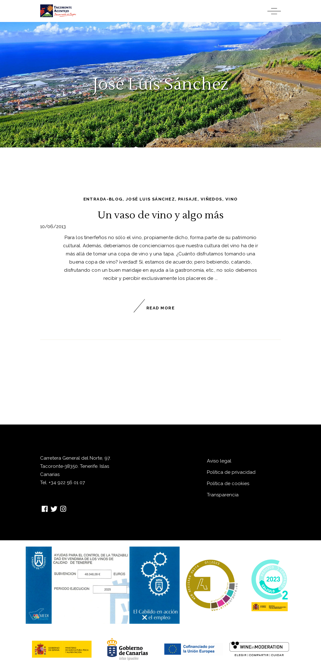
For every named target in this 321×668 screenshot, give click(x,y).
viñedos (211, 199)
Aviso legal (219, 461)
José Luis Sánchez (150, 199)
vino (231, 199)
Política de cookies (228, 483)
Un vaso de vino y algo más (160, 215)
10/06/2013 (53, 226)
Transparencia (223, 495)
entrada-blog (103, 199)
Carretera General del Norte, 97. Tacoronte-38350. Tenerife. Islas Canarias (75, 466)
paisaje (187, 199)
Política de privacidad (231, 472)
